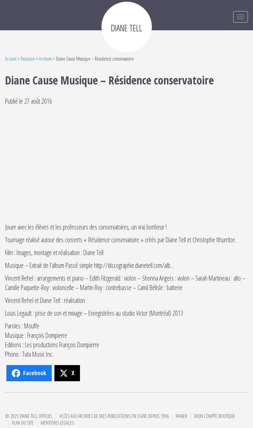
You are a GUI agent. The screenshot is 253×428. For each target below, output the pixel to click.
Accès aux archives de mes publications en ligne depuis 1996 (114, 416)
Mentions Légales (57, 423)
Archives (45, 59)
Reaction (28, 59)
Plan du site (23, 423)
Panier (181, 416)
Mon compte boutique (214, 416)
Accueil (10, 59)
